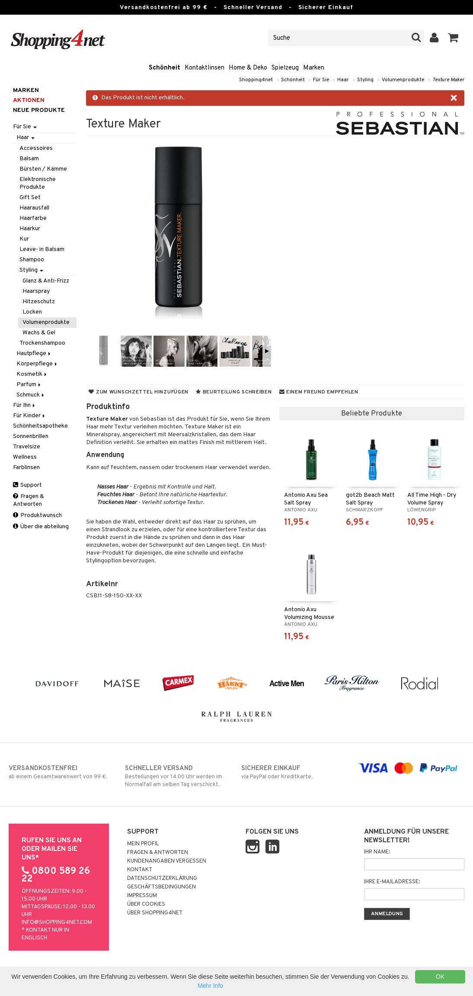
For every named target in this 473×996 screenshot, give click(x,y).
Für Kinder (29, 415)
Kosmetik (32, 374)
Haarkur (29, 228)
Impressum (142, 895)
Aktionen (29, 100)
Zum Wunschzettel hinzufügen (139, 392)
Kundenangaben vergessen (166, 861)
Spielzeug (285, 68)
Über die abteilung (41, 526)
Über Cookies (146, 904)
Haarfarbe (33, 218)
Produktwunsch (37, 515)
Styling (365, 79)
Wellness (25, 457)
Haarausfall (34, 208)
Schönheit (164, 68)
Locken (32, 312)
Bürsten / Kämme (43, 169)
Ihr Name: (377, 852)
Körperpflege (37, 364)
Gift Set (30, 197)
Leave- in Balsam (41, 249)
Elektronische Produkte (37, 183)
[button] (453, 38)
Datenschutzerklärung (162, 878)
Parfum (29, 384)
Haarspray (36, 291)
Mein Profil (143, 844)
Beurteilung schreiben (234, 392)
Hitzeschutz (38, 301)
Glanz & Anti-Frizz (45, 281)
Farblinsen (26, 467)
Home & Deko (248, 68)
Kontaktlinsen (204, 68)
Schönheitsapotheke (40, 426)
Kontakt (139, 869)
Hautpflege (34, 353)
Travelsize (26, 446)
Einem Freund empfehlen (318, 392)
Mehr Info (210, 985)
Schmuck (30, 395)
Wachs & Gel (38, 332)
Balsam (29, 158)
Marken (313, 68)
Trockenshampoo (42, 343)
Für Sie (321, 79)
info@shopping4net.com (57, 922)
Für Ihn (24, 405)
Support (27, 485)
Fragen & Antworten (28, 500)
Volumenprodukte (403, 79)
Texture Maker (448, 79)
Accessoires (36, 148)
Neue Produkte (39, 110)
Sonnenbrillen (30, 436)
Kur (24, 239)
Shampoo (31, 259)
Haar (343, 79)
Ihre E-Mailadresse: (392, 882)
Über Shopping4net (154, 913)
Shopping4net (256, 79)
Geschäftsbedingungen (161, 887)
